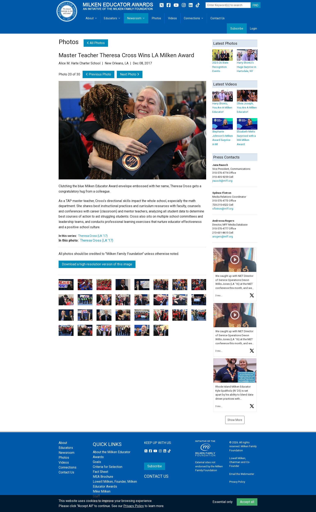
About (90, 18)
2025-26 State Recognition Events (222, 63)
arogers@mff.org (222, 236)
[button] (234, 274)
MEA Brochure (103, 477)
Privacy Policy (237, 481)
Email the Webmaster (241, 474)
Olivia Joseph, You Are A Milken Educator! (247, 103)
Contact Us (217, 18)
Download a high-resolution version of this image (97, 264)
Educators (110, 18)
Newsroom (134, 18)
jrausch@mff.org (222, 180)
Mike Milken (101, 491)
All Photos (96, 43)
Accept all (247, 502)
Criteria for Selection (107, 467)
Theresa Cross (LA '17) (93, 235)
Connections (192, 18)
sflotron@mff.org (222, 208)
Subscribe (236, 28)
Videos (172, 18)
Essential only (223, 502)
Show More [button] (234, 420)
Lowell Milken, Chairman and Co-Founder (239, 462)
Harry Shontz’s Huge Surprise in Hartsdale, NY (247, 63)
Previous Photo (98, 74)
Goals (97, 462)
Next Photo (129, 74)
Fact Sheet (100, 472)
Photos (156, 18)
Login (253, 28)
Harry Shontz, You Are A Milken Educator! (222, 103)
